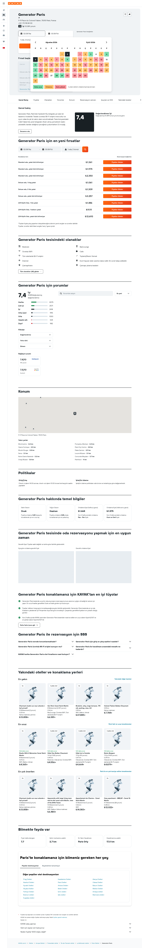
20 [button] (51, 70)
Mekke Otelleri (98, 889)
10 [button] (35, 65)
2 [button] (67, 54)
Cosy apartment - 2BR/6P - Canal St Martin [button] (117, 799)
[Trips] (4, 41)
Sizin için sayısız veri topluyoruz (76, 927)
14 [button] (57, 65)
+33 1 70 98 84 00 (25, 23)
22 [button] (62, 70)
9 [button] (67, 59)
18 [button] (41, 70)
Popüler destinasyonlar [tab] (30, 866)
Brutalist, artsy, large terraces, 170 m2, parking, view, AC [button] (88, 707)
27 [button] (51, 75)
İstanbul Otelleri (28, 882)
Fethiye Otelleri (28, 892)
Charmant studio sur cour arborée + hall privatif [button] (32, 707)
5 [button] (46, 59)
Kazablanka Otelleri (64, 879)
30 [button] (67, 75)
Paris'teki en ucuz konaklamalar (120, 724)
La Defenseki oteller (83, 943)
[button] (3, 3)
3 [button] (35, 59)
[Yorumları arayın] (87, 293)
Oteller (31, 943)
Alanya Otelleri (98, 879)
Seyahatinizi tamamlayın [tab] (51, 866)
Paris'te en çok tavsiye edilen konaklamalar (115, 771)
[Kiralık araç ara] (4, 19)
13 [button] (51, 65)
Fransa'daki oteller (52, 943)
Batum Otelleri (98, 885)
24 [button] (35, 75)
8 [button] (62, 59)
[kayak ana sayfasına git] (15, 3)
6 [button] (51, 59)
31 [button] (35, 81)
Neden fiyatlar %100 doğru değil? (76, 931)
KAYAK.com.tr (22, 943)
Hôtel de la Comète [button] (83, 753)
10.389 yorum (30, 26)
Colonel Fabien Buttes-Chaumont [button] (116, 706)
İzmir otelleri (62, 892)
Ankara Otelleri (63, 885)
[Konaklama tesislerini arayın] (4, 15)
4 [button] (40, 59)
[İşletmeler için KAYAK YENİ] (4, 35)
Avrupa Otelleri (40, 943)
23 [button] (67, 70)
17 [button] (35, 70)
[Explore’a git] (4, 26)
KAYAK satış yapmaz (76, 923)
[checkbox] (29, 361)
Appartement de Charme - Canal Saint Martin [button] (88, 799)
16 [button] (67, 65)
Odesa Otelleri (98, 882)
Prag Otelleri (27, 879)
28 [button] (57, 75)
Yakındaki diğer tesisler (122, 679)
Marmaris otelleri (98, 895)
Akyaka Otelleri (28, 889)
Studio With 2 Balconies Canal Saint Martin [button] (32, 754)
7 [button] (56, 59)
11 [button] (40, 65)
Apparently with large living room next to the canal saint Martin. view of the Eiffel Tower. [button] (60, 800)
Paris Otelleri (62, 882)
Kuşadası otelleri (28, 898)
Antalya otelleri (98, 892)
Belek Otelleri (62, 889)
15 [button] (62, 65)
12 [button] (46, 65)
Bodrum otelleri (28, 895)
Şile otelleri (62, 895)
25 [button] (41, 75)
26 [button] (46, 75)
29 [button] (62, 75)
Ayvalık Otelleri (28, 885)
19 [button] (46, 70)
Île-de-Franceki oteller (67, 943)
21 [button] (57, 70)
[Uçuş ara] (4, 10)
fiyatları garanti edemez (60, 917)
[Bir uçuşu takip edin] (4, 30)
